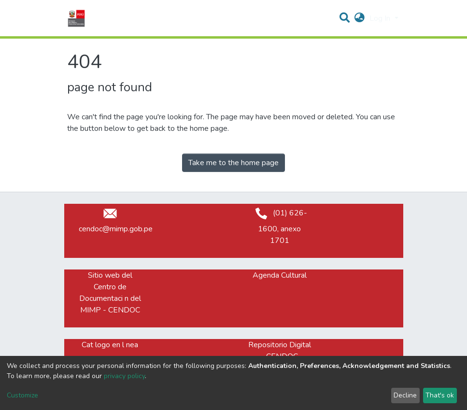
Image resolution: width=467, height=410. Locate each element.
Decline (405, 395)
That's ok (439, 395)
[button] (359, 18)
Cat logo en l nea (110, 344)
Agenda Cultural (280, 275)
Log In (380, 18)
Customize (22, 395)
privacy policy (124, 376)
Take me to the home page (233, 162)
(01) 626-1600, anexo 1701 (279, 227)
